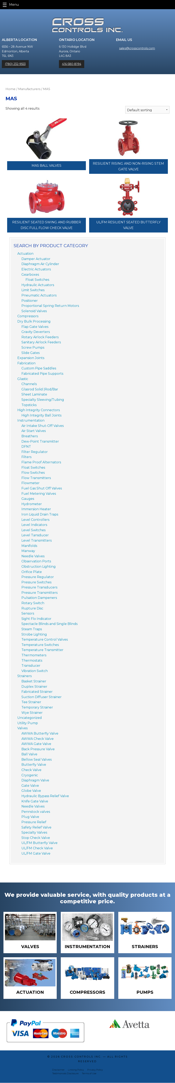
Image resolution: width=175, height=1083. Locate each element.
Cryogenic (29, 775)
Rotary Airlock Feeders (40, 337)
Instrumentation (30, 420)
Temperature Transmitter (42, 650)
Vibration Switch (34, 671)
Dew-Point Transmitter (40, 441)
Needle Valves (32, 556)
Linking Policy (76, 1070)
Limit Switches (32, 290)
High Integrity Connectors (38, 410)
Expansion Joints (30, 358)
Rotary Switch (32, 603)
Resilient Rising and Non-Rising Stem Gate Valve (128, 166)
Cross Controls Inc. (81, 1056)
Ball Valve (29, 754)
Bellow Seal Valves (36, 759)
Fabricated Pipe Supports (42, 374)
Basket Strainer (33, 681)
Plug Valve (30, 817)
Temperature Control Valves (44, 639)
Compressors (27, 316)
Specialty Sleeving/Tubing (42, 400)
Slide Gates (30, 353)
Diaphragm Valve (35, 780)
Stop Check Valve (35, 838)
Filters (26, 457)
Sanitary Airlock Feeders (41, 342)
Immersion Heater (36, 509)
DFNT (26, 446)
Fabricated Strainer (37, 692)
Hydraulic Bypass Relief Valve (45, 796)
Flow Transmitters (36, 478)
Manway (28, 551)
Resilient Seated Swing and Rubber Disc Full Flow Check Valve (46, 225)
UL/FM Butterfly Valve (39, 843)
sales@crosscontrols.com (137, 48)
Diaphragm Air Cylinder (40, 264)
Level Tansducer (35, 535)
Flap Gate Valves (34, 327)
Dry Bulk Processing (34, 321)
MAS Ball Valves (46, 165)
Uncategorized (29, 718)
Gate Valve (30, 786)
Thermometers (33, 655)
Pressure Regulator (37, 577)
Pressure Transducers (39, 587)
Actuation (25, 254)
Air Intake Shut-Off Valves (42, 426)
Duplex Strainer (34, 687)
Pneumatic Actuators (38, 295)
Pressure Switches (36, 582)
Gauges (27, 499)
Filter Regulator (34, 452)
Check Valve (31, 770)
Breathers (29, 436)
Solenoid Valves (34, 311)
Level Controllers (35, 520)
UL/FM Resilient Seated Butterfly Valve (128, 225)
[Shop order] (147, 109)
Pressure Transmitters (39, 593)
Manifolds (29, 546)
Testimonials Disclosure (65, 1073)
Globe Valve (31, 791)
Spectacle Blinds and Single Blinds (49, 624)
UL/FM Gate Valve (35, 853)
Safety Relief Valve (36, 827)
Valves (22, 728)
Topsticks (29, 405)
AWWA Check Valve (37, 739)
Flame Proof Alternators (41, 462)
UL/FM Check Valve (37, 848)
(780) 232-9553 (15, 64)
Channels (29, 384)
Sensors (27, 613)
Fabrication (26, 363)
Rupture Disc (32, 608)
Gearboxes (30, 275)
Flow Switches (33, 473)
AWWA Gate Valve (36, 744)
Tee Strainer (31, 702)
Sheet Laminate (34, 394)
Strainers (24, 676)
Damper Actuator (35, 259)
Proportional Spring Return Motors (50, 306)
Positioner (29, 301)
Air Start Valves (33, 431)
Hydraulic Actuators (37, 285)
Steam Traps (31, 629)
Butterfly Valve (33, 765)
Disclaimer (58, 1070)
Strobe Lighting (34, 634)
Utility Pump (27, 723)
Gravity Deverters (35, 332)
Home (11, 89)
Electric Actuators (36, 269)
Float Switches (37, 280)
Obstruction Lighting (38, 566)
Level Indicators (34, 525)
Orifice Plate (31, 572)
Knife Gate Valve (34, 801)
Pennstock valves (35, 812)
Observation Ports (36, 561)
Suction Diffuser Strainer (41, 697)
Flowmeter (30, 483)
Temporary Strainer (37, 707)
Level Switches (33, 530)
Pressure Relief (33, 822)
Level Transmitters (36, 540)
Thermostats (31, 660)
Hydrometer (31, 504)
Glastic (22, 379)
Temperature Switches (40, 645)
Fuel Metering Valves (38, 494)
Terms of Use (89, 1073)
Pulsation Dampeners (39, 598)
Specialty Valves (34, 832)
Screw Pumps (32, 347)
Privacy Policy (95, 1070)
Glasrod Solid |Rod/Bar (39, 389)
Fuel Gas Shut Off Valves (41, 488)
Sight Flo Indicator (36, 619)
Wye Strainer (32, 713)
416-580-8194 (71, 64)
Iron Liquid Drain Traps (39, 514)
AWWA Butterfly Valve (39, 733)
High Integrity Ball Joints (41, 415)
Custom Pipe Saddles (38, 368)
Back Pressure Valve (38, 749)
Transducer (30, 666)
